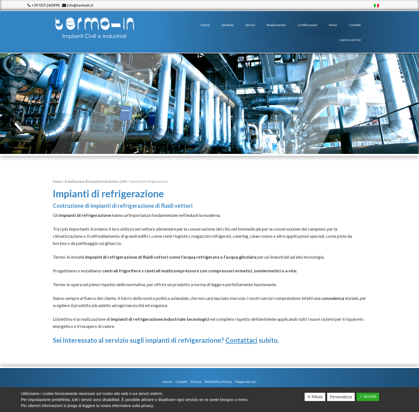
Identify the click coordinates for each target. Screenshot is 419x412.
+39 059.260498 (43, 5)
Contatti (181, 382)
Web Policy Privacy (218, 382)
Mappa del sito (245, 382)
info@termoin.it (77, 5)
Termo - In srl (99, 27)
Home (57, 181)
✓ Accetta (367, 396)
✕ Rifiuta (315, 397)
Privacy (196, 382)
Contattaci (241, 340)
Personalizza (341, 397)
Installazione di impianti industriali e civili (95, 181)
